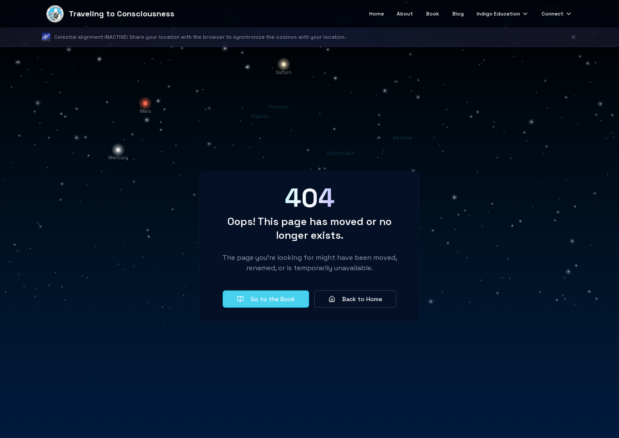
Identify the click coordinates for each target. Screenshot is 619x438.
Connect (557, 13)
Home (376, 13)
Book (432, 13)
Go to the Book (266, 299)
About (405, 13)
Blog (458, 13)
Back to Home (355, 299)
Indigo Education (503, 13)
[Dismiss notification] (573, 37)
